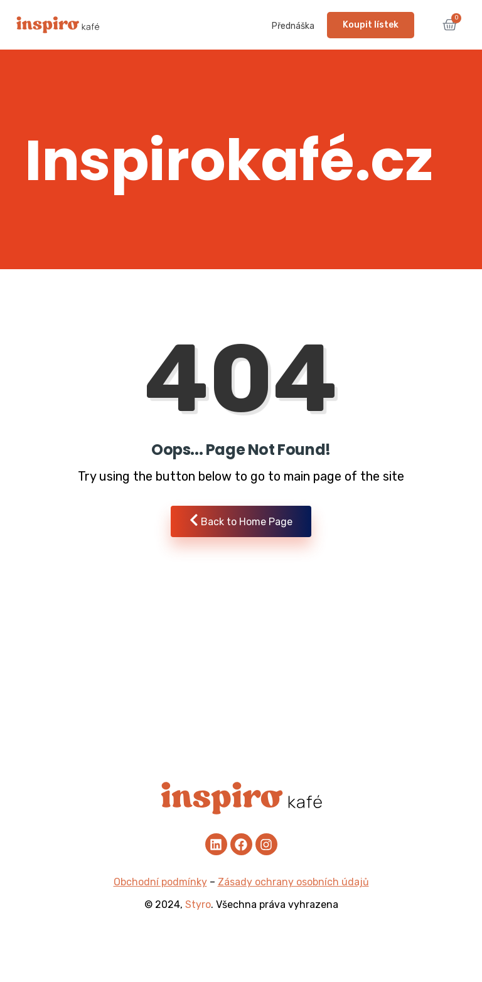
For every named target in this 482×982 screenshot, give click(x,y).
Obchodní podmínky (160, 882)
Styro (198, 904)
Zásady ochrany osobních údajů (293, 882)
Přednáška (293, 26)
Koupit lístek (371, 24)
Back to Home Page (241, 520)
